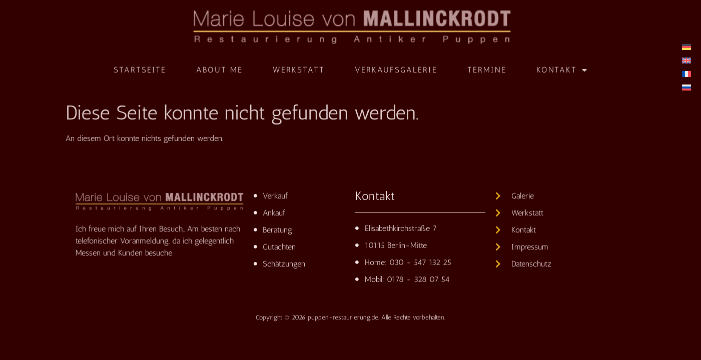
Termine (486, 69)
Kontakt (562, 70)
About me (219, 69)
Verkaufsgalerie (396, 69)
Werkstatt (299, 69)
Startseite (140, 69)
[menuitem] (686, 47)
